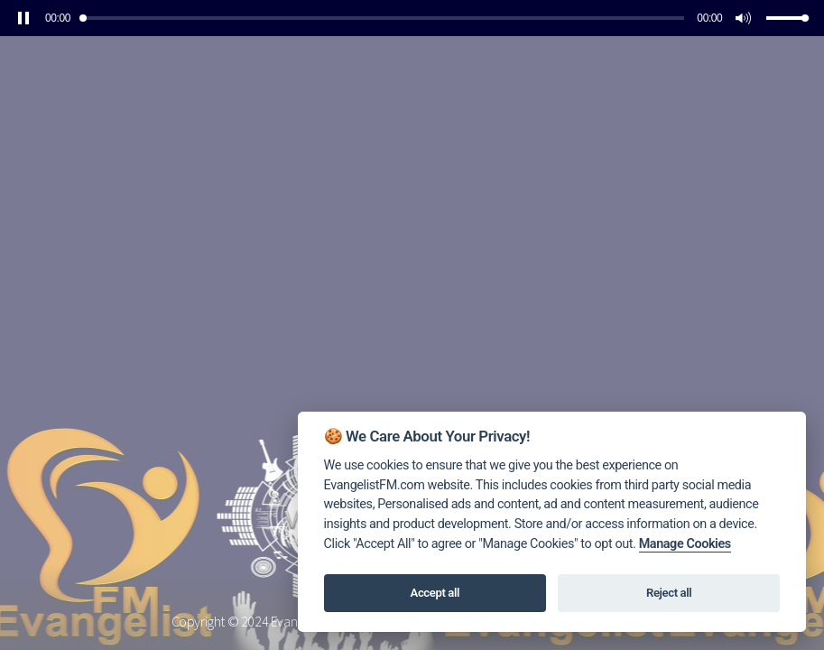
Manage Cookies (685, 544)
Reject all (668, 592)
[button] (23, 18)
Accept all (435, 592)
